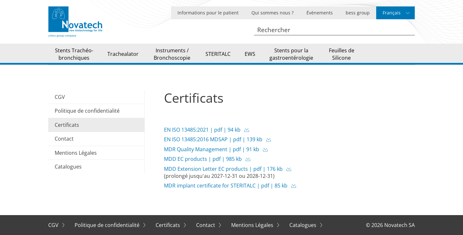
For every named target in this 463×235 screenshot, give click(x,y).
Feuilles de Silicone (341, 54)
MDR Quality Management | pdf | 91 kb (212, 149)
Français (392, 13)
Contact (64, 138)
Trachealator (123, 53)
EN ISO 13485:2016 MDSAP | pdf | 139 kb (214, 139)
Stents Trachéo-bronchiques (74, 54)
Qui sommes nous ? (272, 13)
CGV (60, 96)
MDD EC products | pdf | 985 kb (203, 158)
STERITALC (218, 53)
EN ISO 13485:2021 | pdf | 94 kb (203, 129)
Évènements (319, 13)
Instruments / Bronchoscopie (172, 54)
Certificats (168, 225)
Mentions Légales (76, 152)
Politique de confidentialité (87, 110)
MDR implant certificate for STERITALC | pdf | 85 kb (226, 185)
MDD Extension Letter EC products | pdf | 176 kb (224, 168)
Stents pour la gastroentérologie (291, 54)
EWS (250, 53)
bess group (358, 13)
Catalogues (68, 166)
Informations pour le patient (208, 13)
